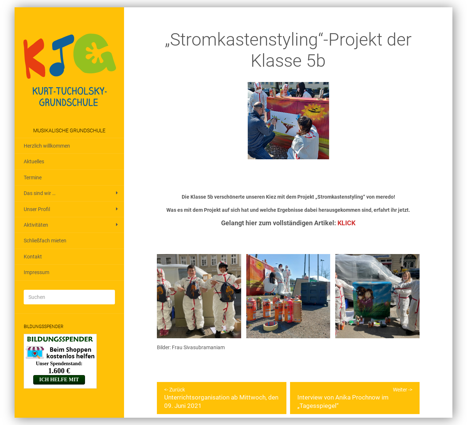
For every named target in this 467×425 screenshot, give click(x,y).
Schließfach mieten (45, 240)
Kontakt (33, 257)
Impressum (36, 272)
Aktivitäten (36, 225)
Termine (33, 177)
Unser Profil (37, 209)
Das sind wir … (39, 193)
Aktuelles (34, 161)
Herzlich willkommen (47, 146)
